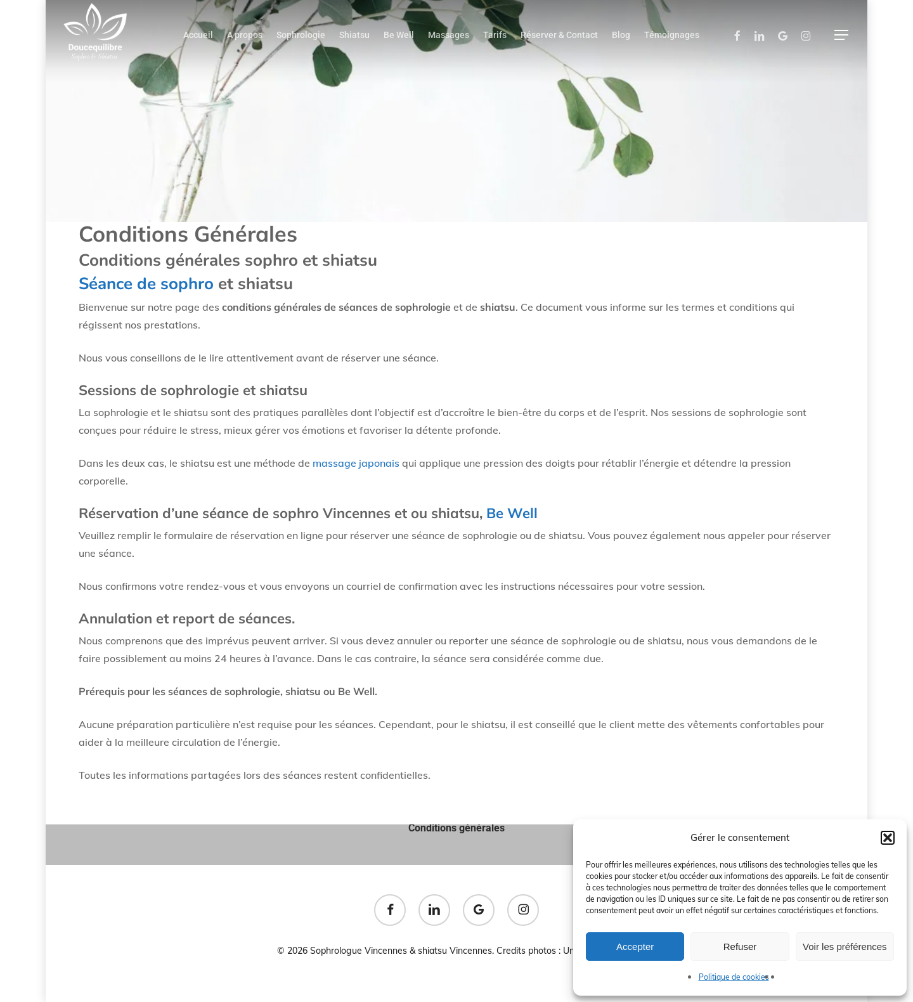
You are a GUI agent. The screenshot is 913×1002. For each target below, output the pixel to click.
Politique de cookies (734, 977)
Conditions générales (456, 828)
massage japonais (356, 463)
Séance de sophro (146, 284)
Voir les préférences (845, 946)
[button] (887, 837)
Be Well (513, 513)
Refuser (740, 946)
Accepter (635, 946)
